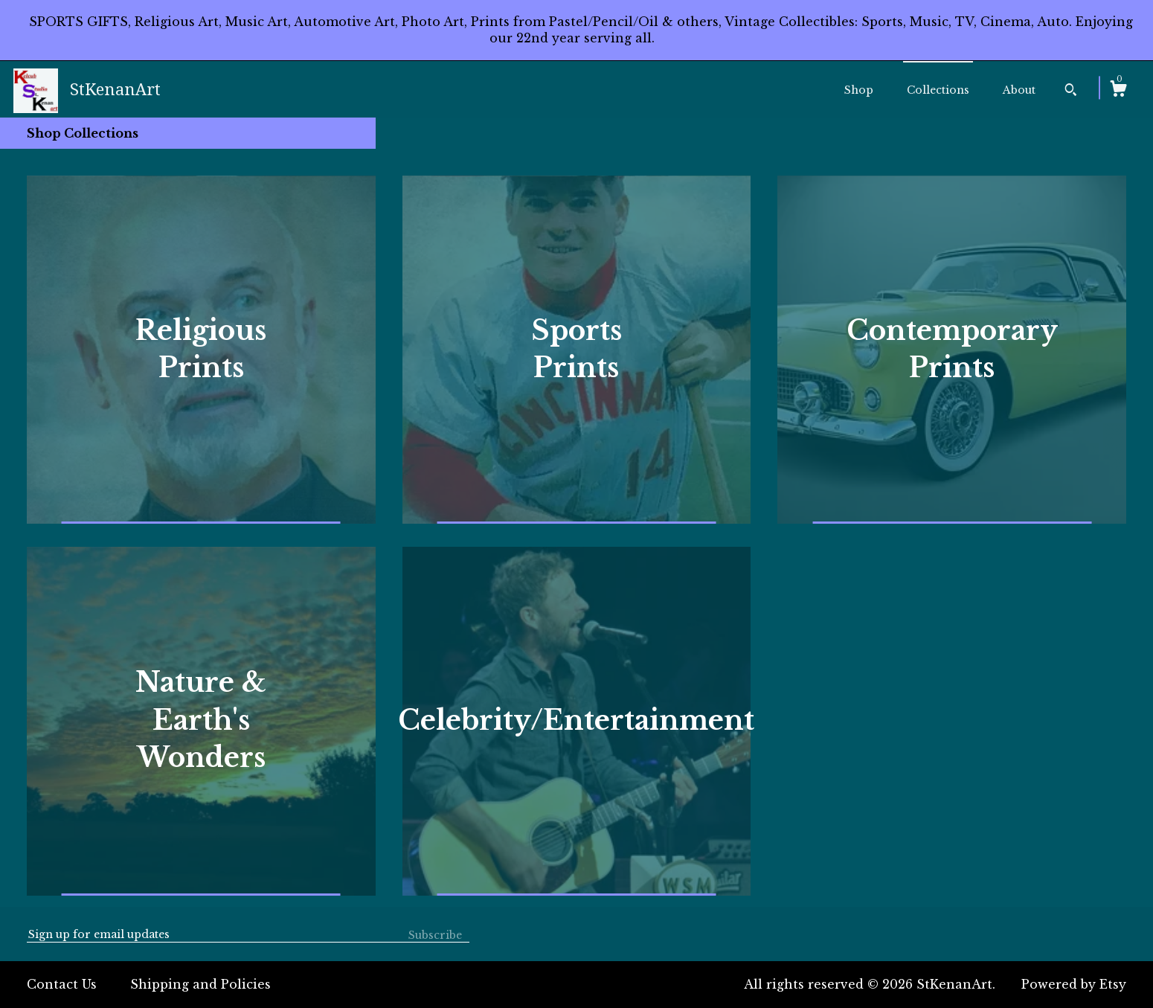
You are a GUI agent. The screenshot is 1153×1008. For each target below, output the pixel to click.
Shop (858, 90)
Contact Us (62, 984)
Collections (938, 90)
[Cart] (1118, 91)
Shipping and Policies (200, 984)
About (1019, 90)
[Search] (1070, 91)
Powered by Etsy (1073, 984)
